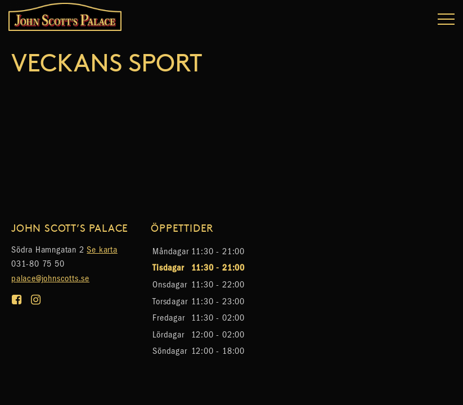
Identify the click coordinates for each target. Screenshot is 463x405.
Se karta (102, 249)
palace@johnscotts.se (50, 278)
